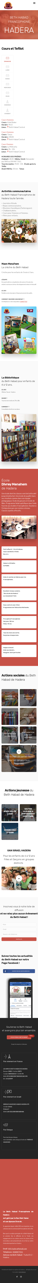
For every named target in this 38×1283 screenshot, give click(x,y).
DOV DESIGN (22, 1272)
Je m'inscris (19, 939)
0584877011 (18, 1252)
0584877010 (23, 301)
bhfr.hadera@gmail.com (17, 1249)
